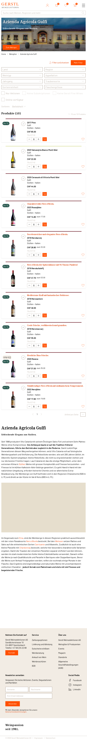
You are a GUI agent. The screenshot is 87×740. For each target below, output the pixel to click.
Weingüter (13, 54)
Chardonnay (25, 547)
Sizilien (22, 464)
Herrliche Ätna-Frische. (38, 355)
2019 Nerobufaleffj (35, 268)
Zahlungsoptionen (39, 640)
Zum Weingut (11, 47)
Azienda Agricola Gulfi (28, 54)
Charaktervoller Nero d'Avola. (40, 204)
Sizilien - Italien (33, 128)
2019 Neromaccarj (35, 329)
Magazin (62, 653)
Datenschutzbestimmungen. (16, 712)
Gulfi (29, 125)
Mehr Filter (78, 62)
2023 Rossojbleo (34, 207)
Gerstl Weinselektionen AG (69, 640)
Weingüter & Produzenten (69, 644)
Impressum (38, 738)
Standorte (62, 657)
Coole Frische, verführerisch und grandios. (47, 325)
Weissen (59, 541)
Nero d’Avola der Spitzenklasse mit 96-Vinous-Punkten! (52, 264)
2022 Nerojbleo (33, 389)
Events (61, 648)
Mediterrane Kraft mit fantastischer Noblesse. (48, 295)
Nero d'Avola (32, 541)
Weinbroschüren (39, 661)
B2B (33, 666)
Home (3, 54)
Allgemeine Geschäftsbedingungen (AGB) (68, 664)
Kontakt (11, 653)
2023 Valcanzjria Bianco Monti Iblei (42, 150)
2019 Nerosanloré (35, 299)
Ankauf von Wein (39, 657)
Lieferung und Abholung (42, 644)
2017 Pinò (31, 122)
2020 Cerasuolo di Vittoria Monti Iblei (43, 177)
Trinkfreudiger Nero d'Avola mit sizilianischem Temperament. (55, 386)
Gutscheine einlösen (40, 648)
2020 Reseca (32, 359)
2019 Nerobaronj (34, 238)
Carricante (40, 544)
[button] (83, 12)
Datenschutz (50, 738)
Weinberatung (38, 653)
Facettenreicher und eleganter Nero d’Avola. (47, 234)
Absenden (12, 704)
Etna (21, 538)
